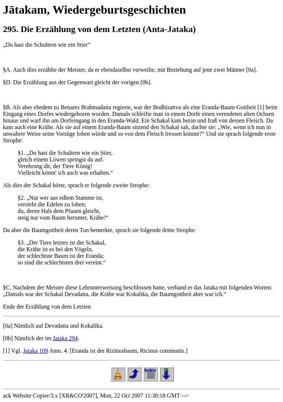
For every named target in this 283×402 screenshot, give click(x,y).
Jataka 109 (35, 351)
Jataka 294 (65, 338)
